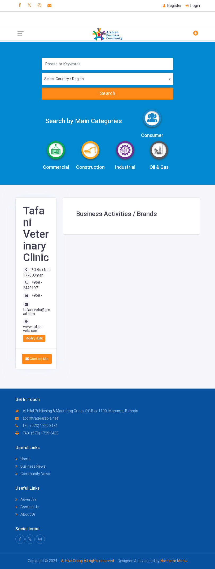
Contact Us (27, 507)
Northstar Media (173, 561)
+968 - (37, 295)
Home (22, 459)
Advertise (26, 499)
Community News (32, 474)
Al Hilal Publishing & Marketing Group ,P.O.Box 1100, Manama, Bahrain (76, 411)
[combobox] (107, 79)
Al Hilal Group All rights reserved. (88, 561)
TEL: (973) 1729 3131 (36, 426)
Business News (30, 466)
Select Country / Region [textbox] (64, 79)
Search (107, 93)
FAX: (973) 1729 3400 (37, 433)
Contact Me (37, 359)
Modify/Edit (34, 338)
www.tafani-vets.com (33, 329)
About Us (25, 514)
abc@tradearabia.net (36, 418)
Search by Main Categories (83, 121)
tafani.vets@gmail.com (36, 312)
